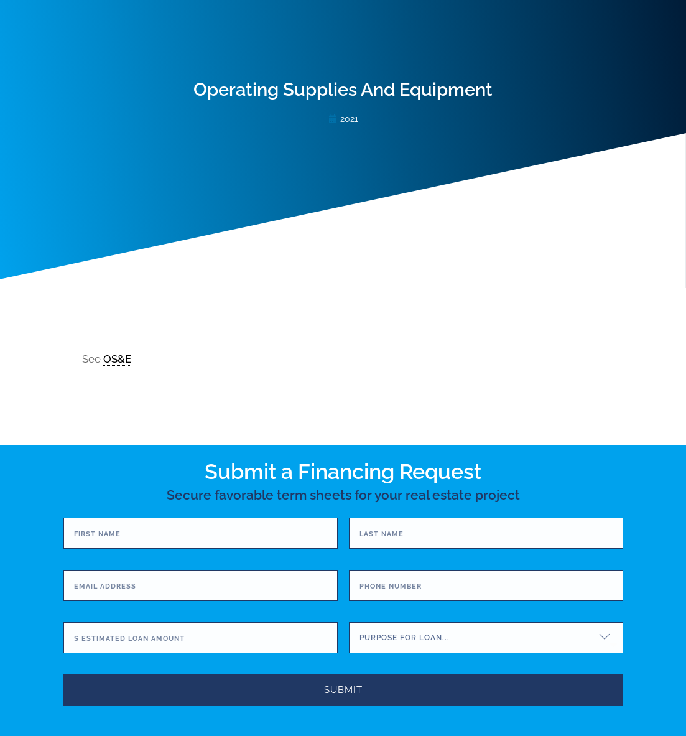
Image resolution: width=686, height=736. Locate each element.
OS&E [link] (117, 359)
